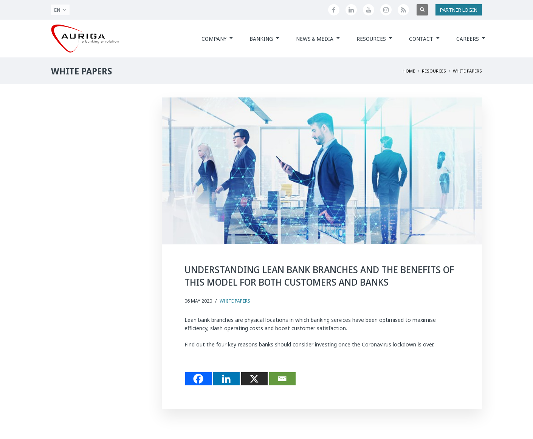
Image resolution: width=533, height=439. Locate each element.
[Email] (282, 378)
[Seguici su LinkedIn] (351, 9)
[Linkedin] (226, 378)
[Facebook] (198, 378)
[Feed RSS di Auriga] (403, 9)
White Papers (235, 301)
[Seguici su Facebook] (333, 9)
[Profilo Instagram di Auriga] (386, 9)
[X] (254, 378)
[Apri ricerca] (422, 9)
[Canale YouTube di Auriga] (368, 9)
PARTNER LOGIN (458, 10)
